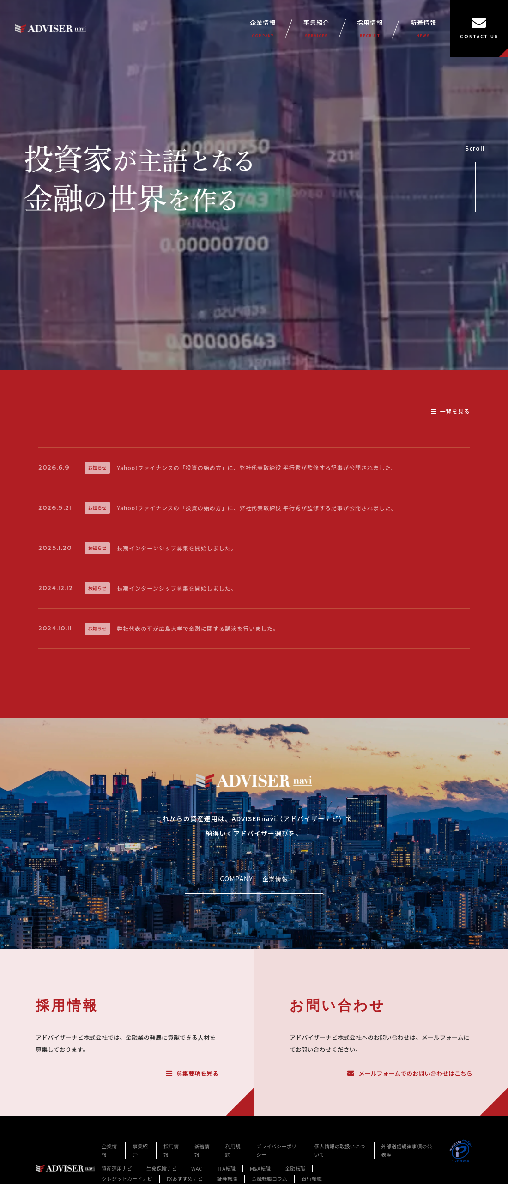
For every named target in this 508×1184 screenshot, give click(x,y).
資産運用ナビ (117, 1168)
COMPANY (254, 879)
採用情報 (370, 28)
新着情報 (423, 28)
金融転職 (295, 1168)
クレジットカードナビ (127, 1178)
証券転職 (227, 1178)
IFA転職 (227, 1168)
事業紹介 (316, 28)
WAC (196, 1168)
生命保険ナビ (161, 1168)
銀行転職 (312, 1178)
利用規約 (233, 1150)
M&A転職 (260, 1168)
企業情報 (263, 28)
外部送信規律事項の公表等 (406, 1150)
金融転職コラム (269, 1178)
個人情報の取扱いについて (339, 1150)
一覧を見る (450, 411)
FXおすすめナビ (185, 1178)
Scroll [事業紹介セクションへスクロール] (475, 175)
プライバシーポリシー (276, 1150)
